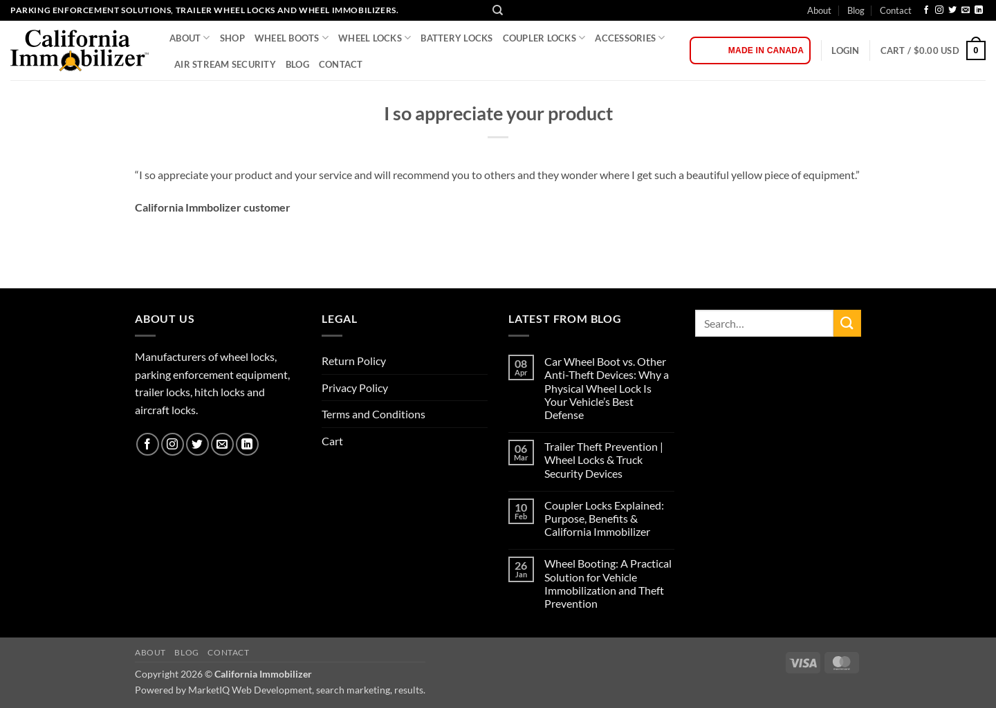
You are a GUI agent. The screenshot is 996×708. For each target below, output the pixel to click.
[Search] (497, 10)
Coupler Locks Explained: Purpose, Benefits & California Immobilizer (604, 518)
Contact (896, 10)
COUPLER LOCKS (544, 37)
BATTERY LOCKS (456, 38)
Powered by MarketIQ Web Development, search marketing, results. (280, 690)
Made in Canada (766, 50)
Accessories (630, 37)
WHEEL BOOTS (292, 37)
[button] (845, 50)
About (819, 10)
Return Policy (354, 360)
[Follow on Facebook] (926, 10)
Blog (856, 10)
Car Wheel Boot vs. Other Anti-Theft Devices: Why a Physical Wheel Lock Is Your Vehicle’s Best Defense (606, 388)
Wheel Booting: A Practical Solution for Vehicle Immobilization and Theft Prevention (608, 583)
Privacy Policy (355, 387)
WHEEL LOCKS (374, 37)
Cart (332, 440)
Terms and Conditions (373, 413)
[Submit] (847, 323)
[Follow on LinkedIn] (979, 10)
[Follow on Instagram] (939, 10)
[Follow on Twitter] (952, 10)
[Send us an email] (965, 10)
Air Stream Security (225, 64)
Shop (232, 38)
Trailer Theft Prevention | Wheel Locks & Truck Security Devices (603, 459)
